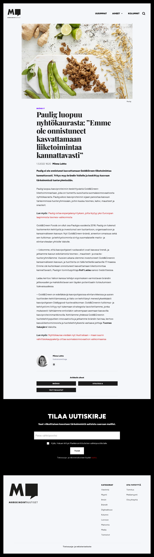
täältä (94, 457)
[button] (117, 13)
